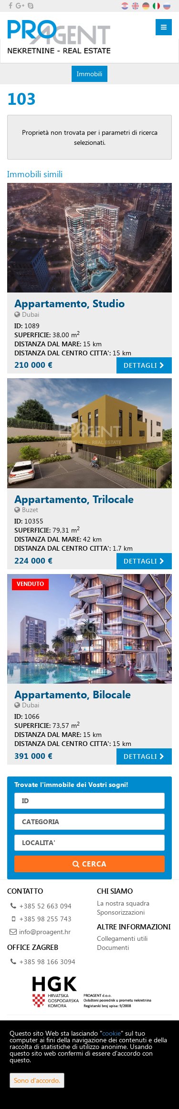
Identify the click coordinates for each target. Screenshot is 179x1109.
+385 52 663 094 (45, 905)
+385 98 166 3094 (47, 961)
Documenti (113, 947)
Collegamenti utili (122, 938)
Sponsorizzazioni (121, 912)
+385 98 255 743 (45, 918)
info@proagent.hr (45, 931)
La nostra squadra (123, 902)
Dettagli (144, 365)
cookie (111, 1033)
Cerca (90, 863)
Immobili (89, 73)
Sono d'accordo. (37, 1080)
